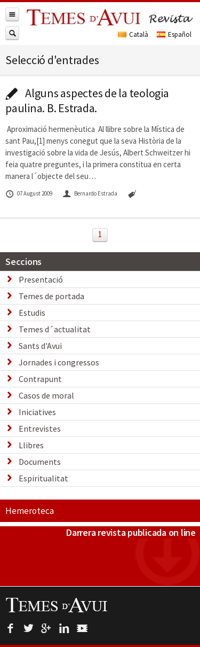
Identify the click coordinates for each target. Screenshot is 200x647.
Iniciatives (37, 412)
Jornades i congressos (59, 362)
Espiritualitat (43, 478)
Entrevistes (40, 428)
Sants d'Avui (40, 345)
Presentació (41, 279)
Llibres (31, 445)
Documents (40, 461)
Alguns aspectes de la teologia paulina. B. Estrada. (87, 100)
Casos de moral (46, 395)
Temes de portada (51, 296)
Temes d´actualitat (55, 329)
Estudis (32, 312)
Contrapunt (40, 378)
